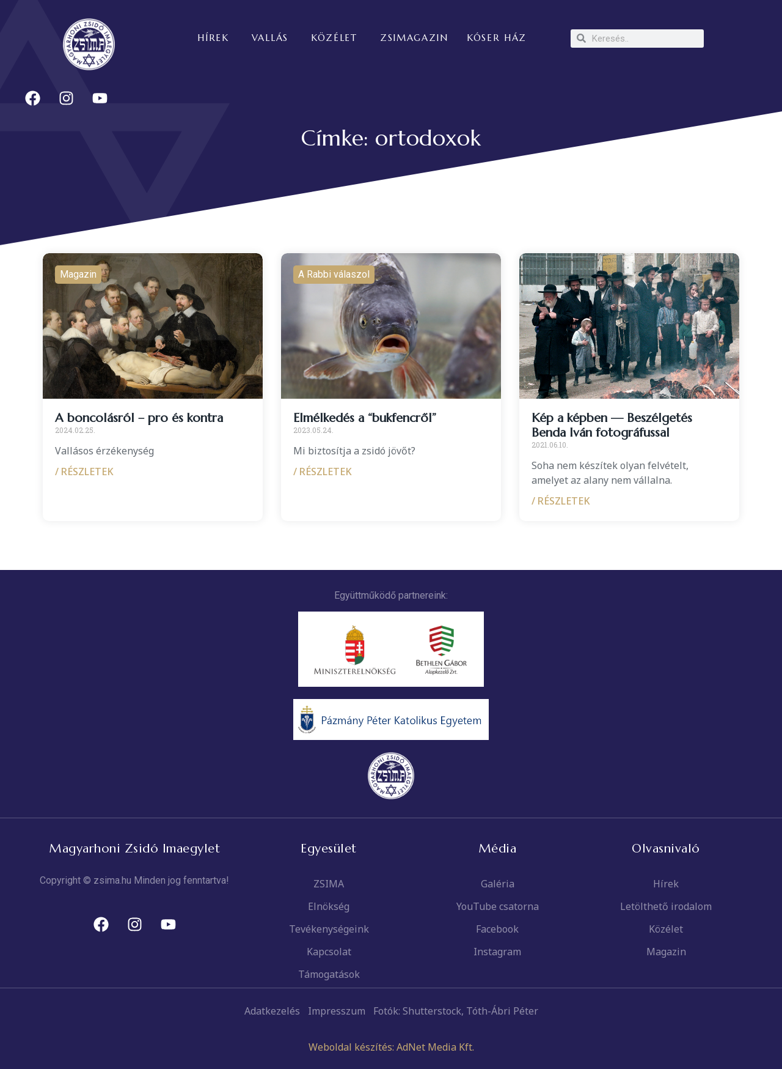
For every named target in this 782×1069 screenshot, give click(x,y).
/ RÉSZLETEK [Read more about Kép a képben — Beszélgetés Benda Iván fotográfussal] (561, 501)
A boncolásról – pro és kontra (139, 418)
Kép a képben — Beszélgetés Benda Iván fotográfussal (612, 425)
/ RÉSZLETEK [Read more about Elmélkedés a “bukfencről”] (322, 471)
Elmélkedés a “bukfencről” (364, 418)
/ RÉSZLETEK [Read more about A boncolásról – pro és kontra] (84, 471)
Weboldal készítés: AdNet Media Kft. (391, 1047)
